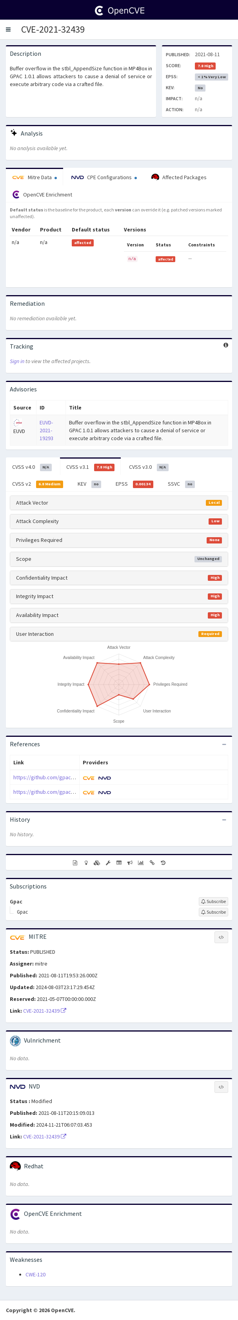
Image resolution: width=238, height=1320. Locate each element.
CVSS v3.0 (149, 467)
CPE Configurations (104, 177)
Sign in (17, 361)
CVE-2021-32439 (53, 29)
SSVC (181, 484)
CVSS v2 (37, 484)
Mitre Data (34, 177)
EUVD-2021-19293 (46, 430)
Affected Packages (179, 178)
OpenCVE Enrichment (42, 194)
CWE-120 (35, 1274)
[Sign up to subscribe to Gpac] (213, 901)
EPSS (134, 484)
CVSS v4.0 (32, 467)
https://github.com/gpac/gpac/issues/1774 (64, 791)
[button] (8, 29)
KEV (90, 484)
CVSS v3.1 (90, 467)
